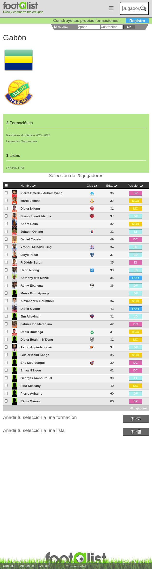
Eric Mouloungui (33, 362)
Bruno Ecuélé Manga (36, 216)
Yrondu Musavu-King (36, 247)
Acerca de (27, 566)
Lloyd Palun (29, 255)
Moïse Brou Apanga (35, 293)
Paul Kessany (31, 386)
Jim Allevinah (30, 316)
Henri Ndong (30, 270)
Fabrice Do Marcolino (36, 324)
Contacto (9, 566)
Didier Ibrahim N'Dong (37, 339)
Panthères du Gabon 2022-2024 (28, 135)
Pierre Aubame (31, 393)
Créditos (44, 566)
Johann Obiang (32, 231)
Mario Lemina (31, 201)
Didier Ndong (30, 208)
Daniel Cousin (31, 239)
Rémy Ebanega (32, 285)
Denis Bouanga (32, 332)
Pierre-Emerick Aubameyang (42, 193)
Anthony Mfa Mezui (35, 278)
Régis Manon (30, 401)
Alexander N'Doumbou (37, 301)
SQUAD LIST (15, 168)
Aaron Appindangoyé (36, 347)
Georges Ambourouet (36, 378)
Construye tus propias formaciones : (101, 21)
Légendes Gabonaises (21, 141)
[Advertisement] (76, 470)
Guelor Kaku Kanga (35, 355)
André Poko (29, 224)
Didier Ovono (30, 309)
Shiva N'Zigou (31, 370)
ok (129, 27)
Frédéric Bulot (31, 262)
